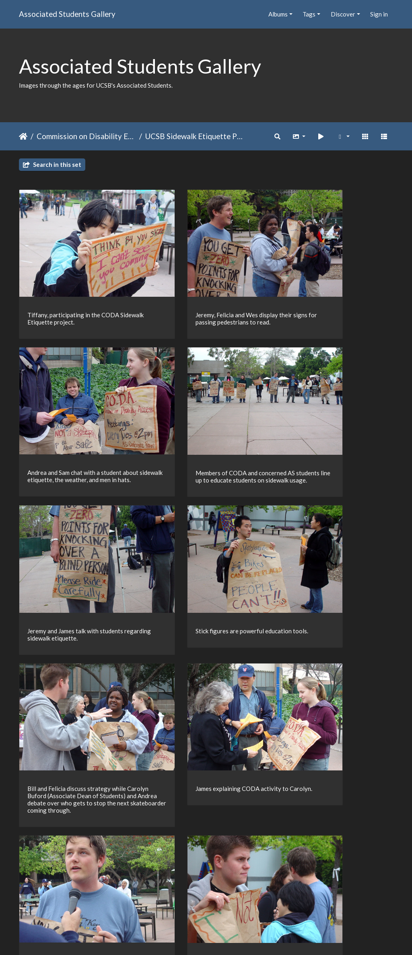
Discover (343, 14)
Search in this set (52, 164)
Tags (309, 14)
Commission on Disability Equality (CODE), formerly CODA (86, 136)
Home (23, 136)
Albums (278, 14)
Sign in (379, 14)
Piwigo (222, 938)
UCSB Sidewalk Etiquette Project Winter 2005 (195, 136)
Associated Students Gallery (67, 13)
